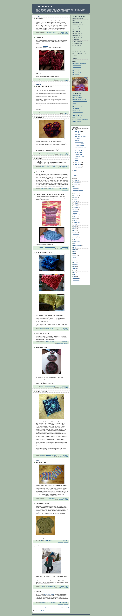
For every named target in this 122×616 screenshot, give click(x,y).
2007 (75, 175)
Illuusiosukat (40, 117)
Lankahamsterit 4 (77, 70)
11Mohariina (60, 604)
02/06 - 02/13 (78, 166)
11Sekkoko (60, 542)
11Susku (75, 209)
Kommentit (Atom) (40, 610)
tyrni (74, 272)
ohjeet (74, 260)
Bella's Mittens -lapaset (49, 594)
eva (74, 243)
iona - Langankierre (77, 97)
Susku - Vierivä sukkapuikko (79, 114)
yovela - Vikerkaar (77, 121)
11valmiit (61, 80)
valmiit (74, 276)
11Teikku (66, 113)
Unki (74, 274)
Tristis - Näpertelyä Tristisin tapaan (80, 119)
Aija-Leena (75, 232)
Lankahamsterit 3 (77, 69)
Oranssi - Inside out (77, 105)
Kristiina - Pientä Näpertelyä (79, 99)
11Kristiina (61, 499)
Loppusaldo (39, 18)
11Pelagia (61, 456)
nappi (74, 257)
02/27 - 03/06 (78, 131)
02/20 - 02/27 (78, 162)
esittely (74, 239)
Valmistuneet (76, 278)
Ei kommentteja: (64, 153)
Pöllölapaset (39, 37)
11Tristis (75, 218)
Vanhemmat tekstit (65, 607)
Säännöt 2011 (76, 74)
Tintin (74, 270)
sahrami (75, 268)
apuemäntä (75, 237)
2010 (75, 170)
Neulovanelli (76, 259)
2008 (75, 174)
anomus (75, 236)
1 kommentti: (65, 78)
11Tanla (75, 213)
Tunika (38, 546)
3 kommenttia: (64, 32)
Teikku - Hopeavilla (77, 117)
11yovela (66, 80)
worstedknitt (76, 282)
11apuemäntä (65, 33)
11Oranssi (61, 154)
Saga (74, 266)
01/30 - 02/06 (78, 167)
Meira (74, 251)
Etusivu (46, 607)
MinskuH (75, 255)
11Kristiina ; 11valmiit (78, 190)
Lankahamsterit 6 (77, 72)
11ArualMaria (65, 190)
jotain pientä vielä (41, 347)
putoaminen (76, 264)
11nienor (61, 329)
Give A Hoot (45, 46)
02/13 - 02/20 (78, 164)
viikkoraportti (76, 280)
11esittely (75, 184)
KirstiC (74, 247)
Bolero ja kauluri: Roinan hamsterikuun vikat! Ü (50, 194)
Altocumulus (76, 234)
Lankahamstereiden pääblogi (79, 63)
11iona (74, 186)
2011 (75, 129)
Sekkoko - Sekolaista (78, 112)
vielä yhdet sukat (41, 462)
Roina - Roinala (76, 110)
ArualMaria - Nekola (77, 95)
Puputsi (75, 262)
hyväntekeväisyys (77, 245)
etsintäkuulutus (76, 241)
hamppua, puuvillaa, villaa (44, 252)
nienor (74, 103)
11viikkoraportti (76, 222)
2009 (75, 172)
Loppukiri (39, 158)
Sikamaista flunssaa (42, 172)
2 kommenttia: (64, 341)
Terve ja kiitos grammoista (44, 86)
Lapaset (38, 591)
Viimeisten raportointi (42, 333)
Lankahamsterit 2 (77, 67)
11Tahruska (75, 211)
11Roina (61, 248)
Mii (74, 253)
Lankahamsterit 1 (77, 65)
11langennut (76, 193)
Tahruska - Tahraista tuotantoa (80, 115)
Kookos (75, 249)
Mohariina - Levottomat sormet (80, 101)
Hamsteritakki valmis (42, 503)
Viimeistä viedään (41, 391)
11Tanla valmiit (76, 214)
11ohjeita (66, 343)
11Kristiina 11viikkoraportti (79, 192)
